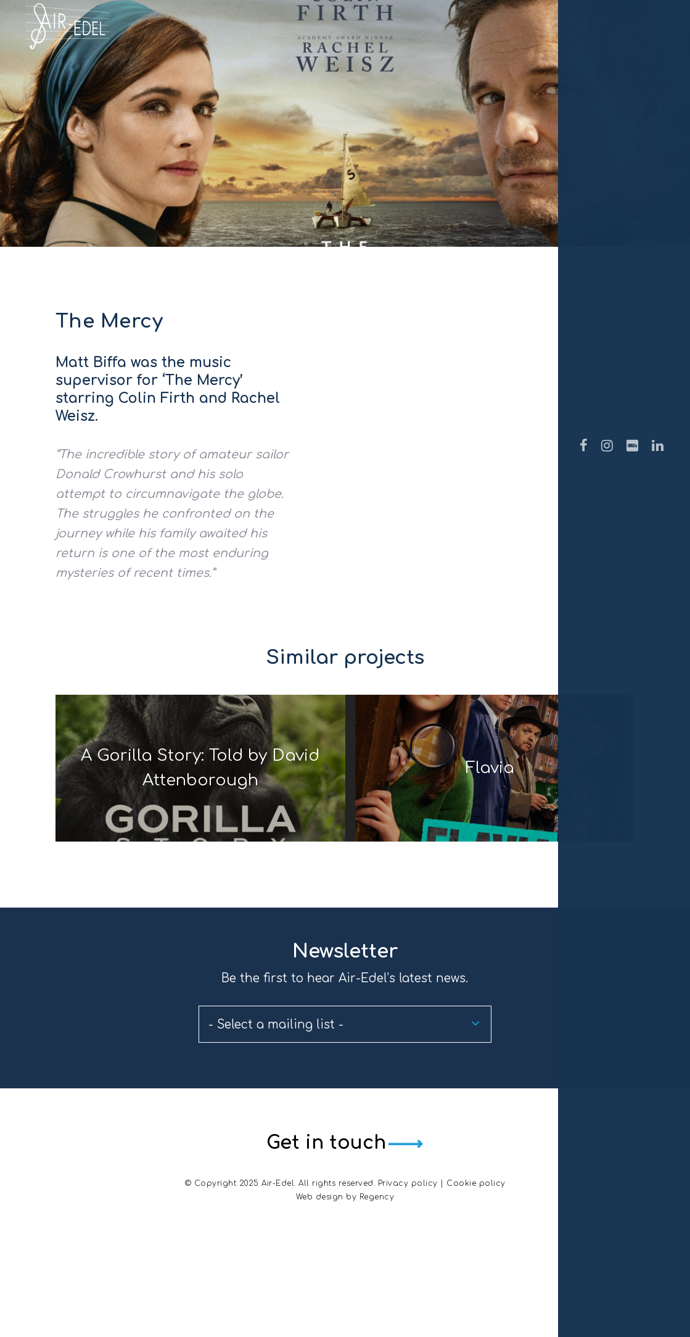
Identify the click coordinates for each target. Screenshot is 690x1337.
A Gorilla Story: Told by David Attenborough (195, 813)
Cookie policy (476, 1273)
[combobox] (345, 1116)
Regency (377, 1287)
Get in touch (322, 1234)
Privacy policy (408, 1273)
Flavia (494, 813)
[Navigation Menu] (639, 48)
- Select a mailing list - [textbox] (275, 1116)
